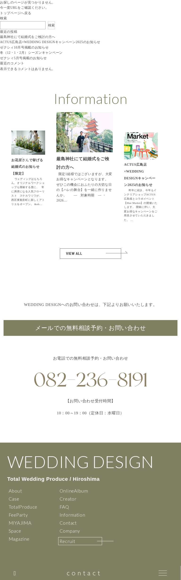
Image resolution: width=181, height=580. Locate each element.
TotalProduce (23, 507)
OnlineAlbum (74, 491)
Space (15, 531)
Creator (68, 499)
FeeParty (18, 515)
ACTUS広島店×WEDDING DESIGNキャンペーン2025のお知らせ (50, 42)
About (15, 491)
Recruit (67, 541)
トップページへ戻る (15, 13)
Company (70, 531)
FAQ (64, 507)
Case (14, 499)
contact (84, 572)
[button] (145, 158)
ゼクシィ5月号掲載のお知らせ (23, 58)
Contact (68, 523)
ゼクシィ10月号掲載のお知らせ (24, 47)
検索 (3, 18)
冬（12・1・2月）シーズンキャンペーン (31, 52)
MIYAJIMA (20, 523)
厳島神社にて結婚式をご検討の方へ (27, 37)
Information (72, 515)
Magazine (19, 539)
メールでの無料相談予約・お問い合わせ (90, 328)
